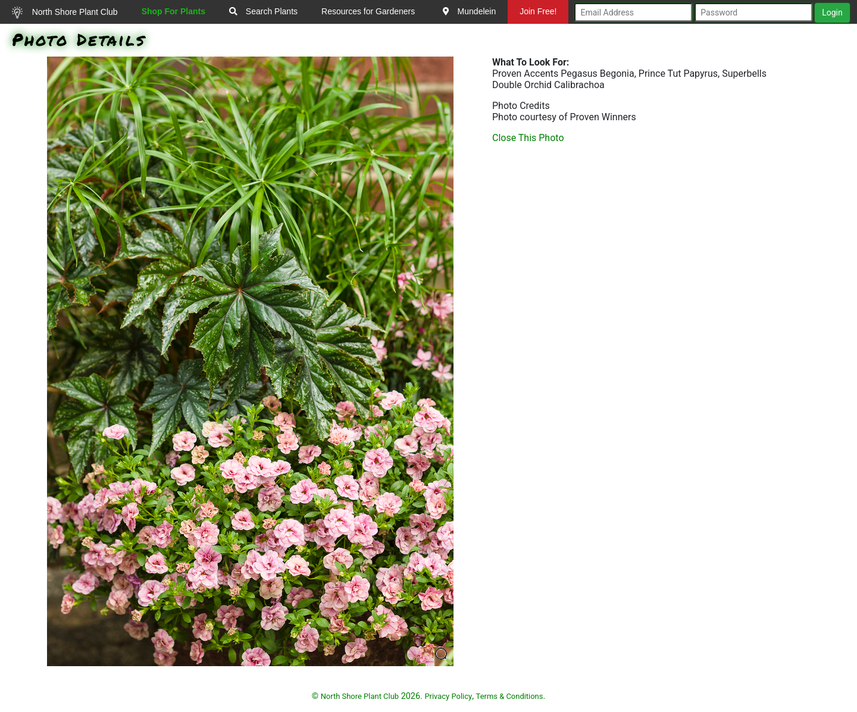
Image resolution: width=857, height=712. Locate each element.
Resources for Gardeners (368, 11)
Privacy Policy (448, 696)
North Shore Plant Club (65, 12)
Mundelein (469, 11)
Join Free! (538, 11)
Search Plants (263, 11)
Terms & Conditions (509, 696)
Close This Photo (528, 137)
